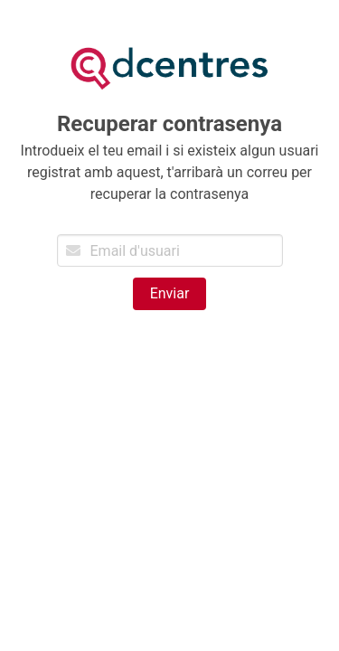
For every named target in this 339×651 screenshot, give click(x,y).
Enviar (170, 293)
